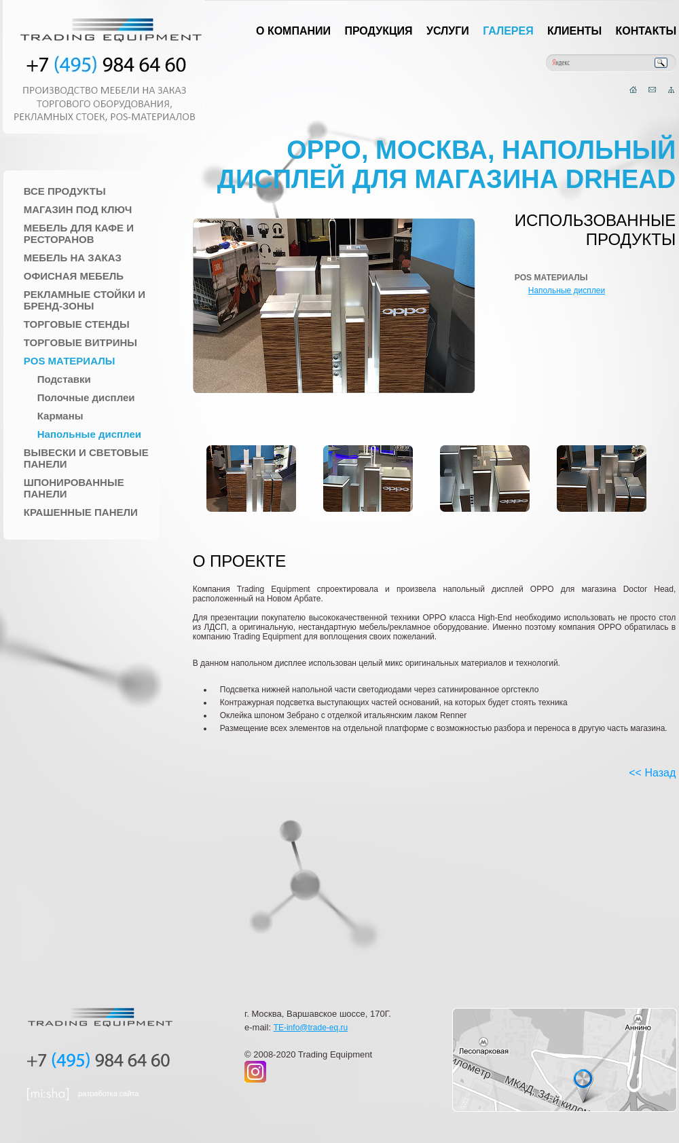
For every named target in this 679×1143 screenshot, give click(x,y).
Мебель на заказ (73, 257)
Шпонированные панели (74, 488)
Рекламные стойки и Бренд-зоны (84, 300)
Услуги (447, 31)
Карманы (60, 415)
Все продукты (65, 191)
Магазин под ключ (78, 209)
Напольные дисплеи (89, 434)
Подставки (64, 379)
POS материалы (69, 361)
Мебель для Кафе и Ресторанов (79, 233)
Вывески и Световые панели (86, 458)
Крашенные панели (81, 512)
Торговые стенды (77, 324)
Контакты (646, 31)
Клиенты (574, 31)
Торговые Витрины (80, 342)
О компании (293, 31)
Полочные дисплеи (86, 397)
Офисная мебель (74, 276)
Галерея (508, 31)
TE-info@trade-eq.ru (311, 1027)
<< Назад (652, 773)
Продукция (378, 31)
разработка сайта (108, 1093)
